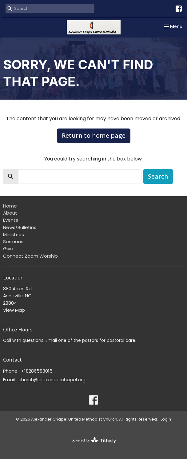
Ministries (13, 234)
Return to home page (93, 135)
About (10, 213)
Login (166, 419)
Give (8, 248)
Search (158, 176)
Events (10, 220)
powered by (93, 440)
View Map (14, 310)
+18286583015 (37, 371)
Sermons (13, 241)
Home (10, 206)
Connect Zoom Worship (30, 256)
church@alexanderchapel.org (52, 379)
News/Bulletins (19, 227)
